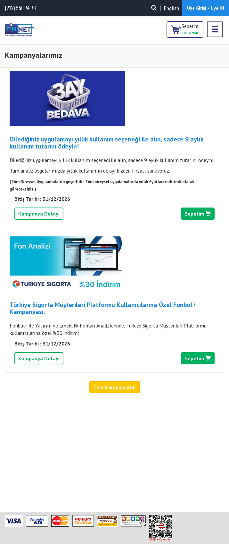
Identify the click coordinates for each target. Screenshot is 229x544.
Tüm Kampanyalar (114, 387)
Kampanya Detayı (39, 213)
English (171, 8)
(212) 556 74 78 (20, 8)
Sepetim (190, 29)
